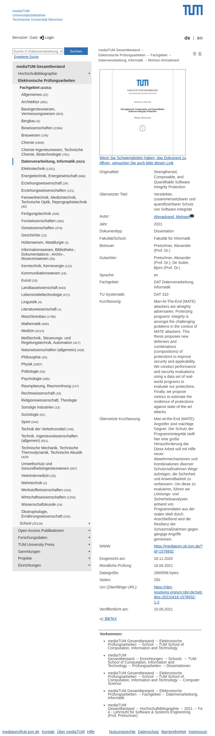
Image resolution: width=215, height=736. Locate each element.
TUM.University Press (36, 544)
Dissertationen (179, 666)
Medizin (32, 331)
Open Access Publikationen (41, 530)
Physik (31, 364)
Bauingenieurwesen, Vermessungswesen (42, 111)
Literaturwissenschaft (41, 309)
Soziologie (33, 414)
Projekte (25, 558)
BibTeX (108, 618)
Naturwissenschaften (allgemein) (52, 350)
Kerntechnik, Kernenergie (46, 266)
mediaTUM (21, 11)
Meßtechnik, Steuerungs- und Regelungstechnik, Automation (51, 340)
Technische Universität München (37, 20)
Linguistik (31, 302)
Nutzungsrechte (122, 732)
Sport (30, 422)
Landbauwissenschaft (43, 287)
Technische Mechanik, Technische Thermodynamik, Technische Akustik (51, 452)
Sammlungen (29, 551)
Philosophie (34, 357)
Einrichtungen (29, 565)
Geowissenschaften (42, 228)
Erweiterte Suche (26, 57)
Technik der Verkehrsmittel (47, 429)
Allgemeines (34, 94)
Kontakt (48, 732)
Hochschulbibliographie (37, 73)
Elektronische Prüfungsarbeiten (46, 80)
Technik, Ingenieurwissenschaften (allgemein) (49, 438)
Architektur (34, 102)
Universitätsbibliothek (29, 15)
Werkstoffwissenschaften (46, 490)
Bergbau (30, 121)
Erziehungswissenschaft (44, 183)
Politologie (33, 371)
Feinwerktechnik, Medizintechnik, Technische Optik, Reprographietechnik (54, 201)
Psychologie (35, 378)
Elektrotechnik (38, 168)
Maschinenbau (38, 316)
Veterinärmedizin (38, 475)
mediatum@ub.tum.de (20, 732)
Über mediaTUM (71, 732)
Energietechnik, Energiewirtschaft (53, 176)
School (31, 523)
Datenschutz (148, 732)
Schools (175, 659)
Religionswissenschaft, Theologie (49, 400)
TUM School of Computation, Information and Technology (146, 646)
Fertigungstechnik (40, 213)
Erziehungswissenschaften (47, 190)
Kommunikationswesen (44, 273)
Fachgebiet (35, 87)
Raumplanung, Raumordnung (50, 386)
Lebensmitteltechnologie (45, 294)
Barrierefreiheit (173, 732)
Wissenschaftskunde (41, 504)
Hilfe (91, 732)
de (187, 38)
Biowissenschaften (42, 128)
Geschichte (34, 235)
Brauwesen (34, 135)
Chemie (32, 142)
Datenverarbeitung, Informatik (53, 161)
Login (46, 37)
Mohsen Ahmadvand (163, 60)
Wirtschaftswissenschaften (48, 497)
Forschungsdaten (32, 537)
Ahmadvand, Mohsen (171, 217)
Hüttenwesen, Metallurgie (44, 242)
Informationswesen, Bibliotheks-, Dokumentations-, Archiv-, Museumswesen (48, 254)
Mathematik (35, 324)
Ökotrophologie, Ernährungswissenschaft (46, 514)
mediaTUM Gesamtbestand (40, 66)
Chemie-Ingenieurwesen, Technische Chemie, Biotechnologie (52, 152)
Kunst (29, 280)
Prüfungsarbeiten (146, 666)
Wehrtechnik (34, 483)
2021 (188, 708)
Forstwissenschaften (42, 221)
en (200, 38)
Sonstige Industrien (40, 407)
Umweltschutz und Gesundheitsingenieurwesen (49, 466)
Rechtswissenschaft (41, 393)
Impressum (198, 732)
